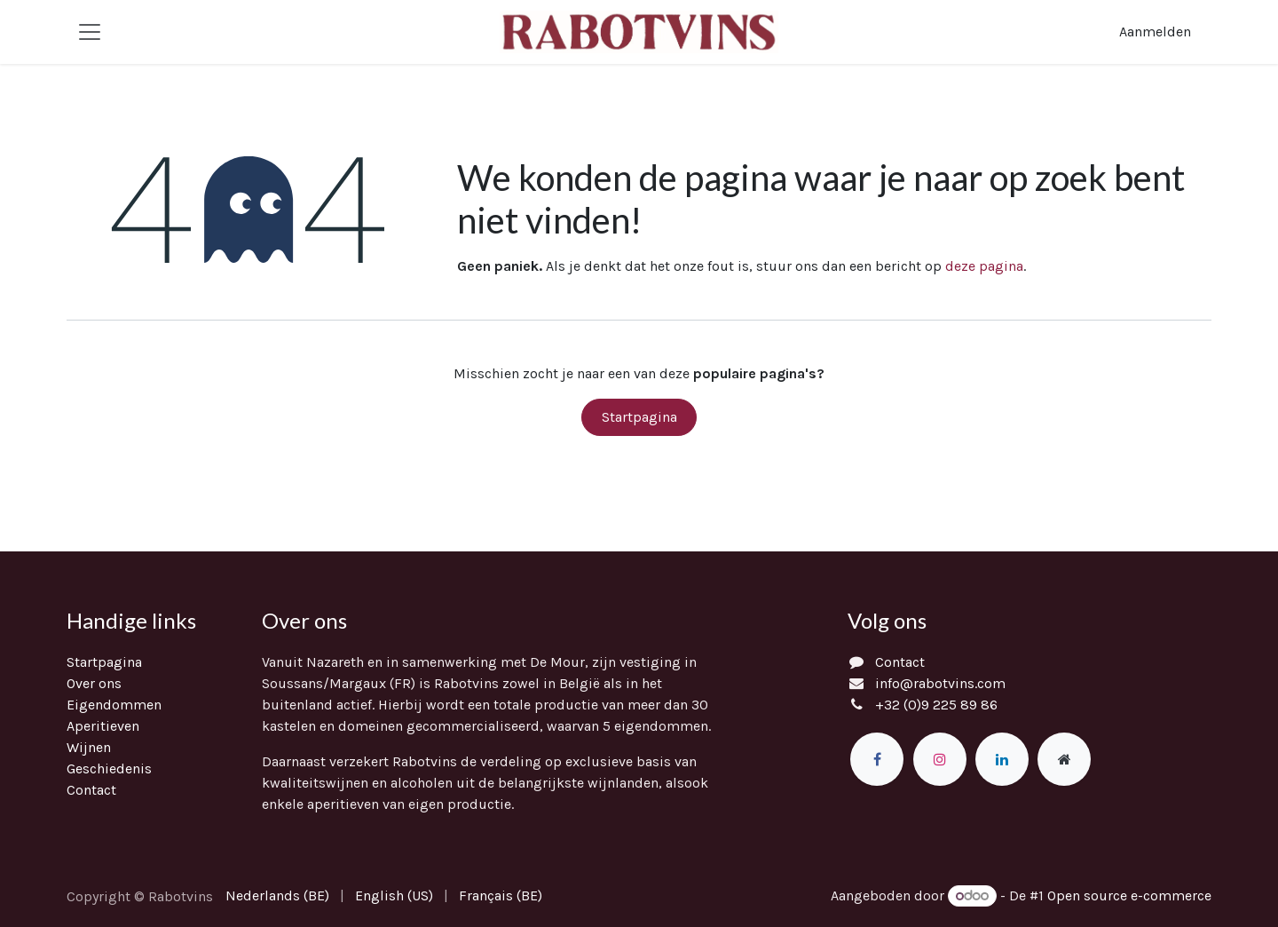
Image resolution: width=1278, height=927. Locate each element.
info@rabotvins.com (940, 683)
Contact (91, 789)
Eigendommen (114, 704)
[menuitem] (277, 896)
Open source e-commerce (1129, 895)
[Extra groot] (1064, 759)
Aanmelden (1155, 31)
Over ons (94, 683)
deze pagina (984, 266)
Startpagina (639, 416)
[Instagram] (939, 759)
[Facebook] (876, 759)
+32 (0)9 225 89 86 (936, 704)
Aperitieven (103, 725)
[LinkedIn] (1002, 759)
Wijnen (89, 747)
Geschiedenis (109, 768)
